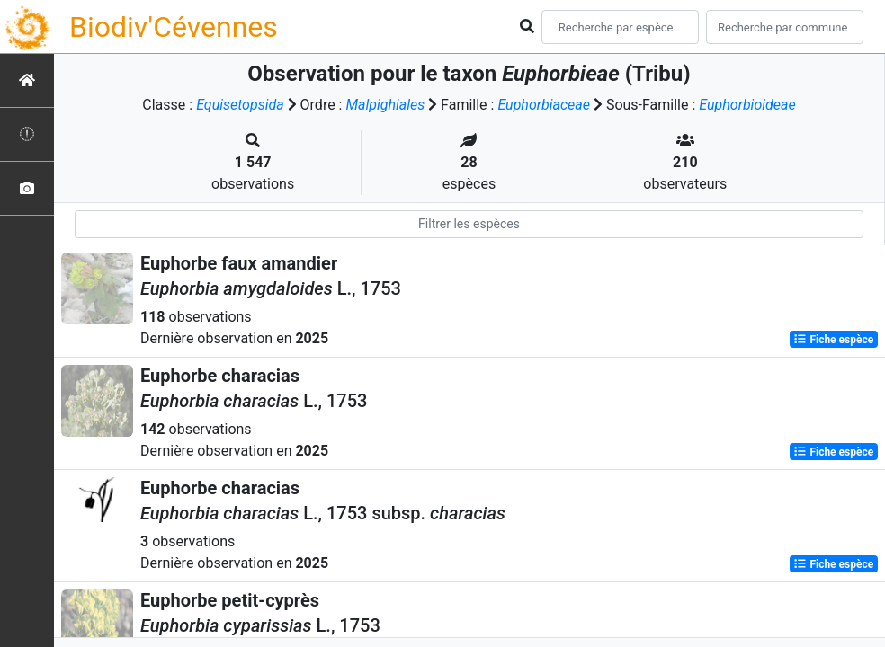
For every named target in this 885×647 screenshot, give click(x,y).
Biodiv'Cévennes (173, 27)
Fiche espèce (833, 339)
